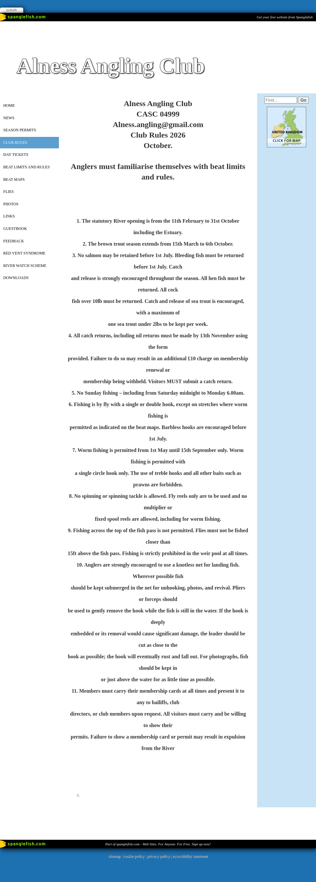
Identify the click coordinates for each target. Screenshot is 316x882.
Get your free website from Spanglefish (285, 17)
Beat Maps (14, 179)
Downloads (15, 277)
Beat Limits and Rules (26, 167)
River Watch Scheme (24, 265)
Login (12, 10)
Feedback (13, 241)
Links (9, 216)
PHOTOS (10, 204)
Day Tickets (15, 154)
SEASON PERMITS (19, 130)
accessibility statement (190, 856)
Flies (8, 191)
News (8, 118)
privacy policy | (159, 856)
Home (9, 105)
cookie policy (133, 856)
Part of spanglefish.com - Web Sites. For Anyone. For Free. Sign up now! (158, 844)
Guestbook (15, 228)
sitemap (114, 856)
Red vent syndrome (24, 253)
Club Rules (15, 142)
